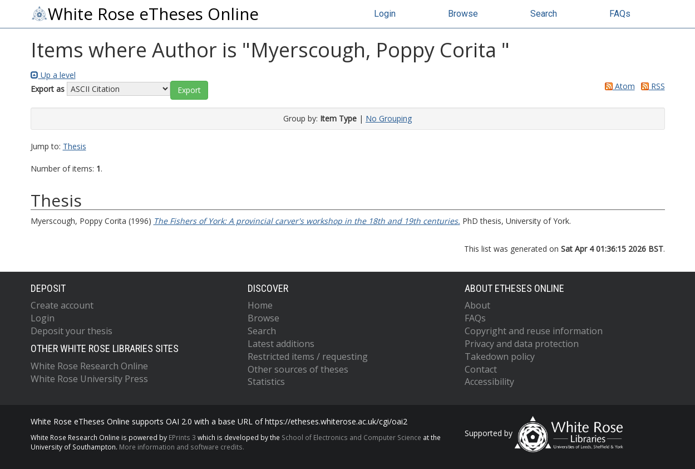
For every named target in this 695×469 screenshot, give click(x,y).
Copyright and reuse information (534, 331)
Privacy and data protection (522, 344)
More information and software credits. (181, 446)
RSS (651, 86)
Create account (62, 305)
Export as (48, 89)
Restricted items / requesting (308, 356)
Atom (618, 86)
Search (543, 13)
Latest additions (281, 344)
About (477, 305)
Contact (481, 369)
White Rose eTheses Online (145, 14)
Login (385, 13)
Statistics (266, 381)
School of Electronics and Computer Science (351, 437)
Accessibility (489, 381)
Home (260, 305)
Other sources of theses (298, 369)
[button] (189, 90)
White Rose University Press (89, 379)
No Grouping (389, 118)
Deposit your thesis (71, 331)
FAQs (619, 13)
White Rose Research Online (89, 366)
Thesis (74, 146)
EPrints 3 (182, 437)
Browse (463, 13)
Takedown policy (500, 356)
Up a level (53, 75)
